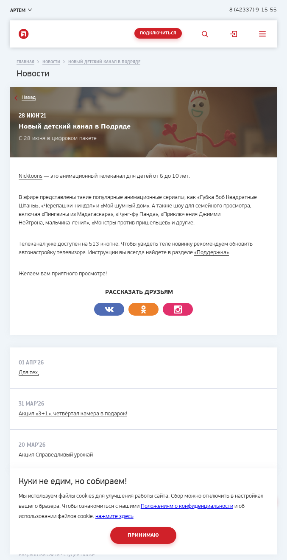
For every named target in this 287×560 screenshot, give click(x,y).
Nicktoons (30, 176)
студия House (79, 554)
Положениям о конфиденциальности (187, 506)
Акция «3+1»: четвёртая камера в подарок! (73, 414)
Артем (17, 10)
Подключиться (158, 33)
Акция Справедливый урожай (56, 455)
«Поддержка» (211, 252)
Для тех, (29, 372)
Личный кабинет (233, 34)
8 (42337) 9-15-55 (253, 10)
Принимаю (143, 535)
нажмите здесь (114, 516)
